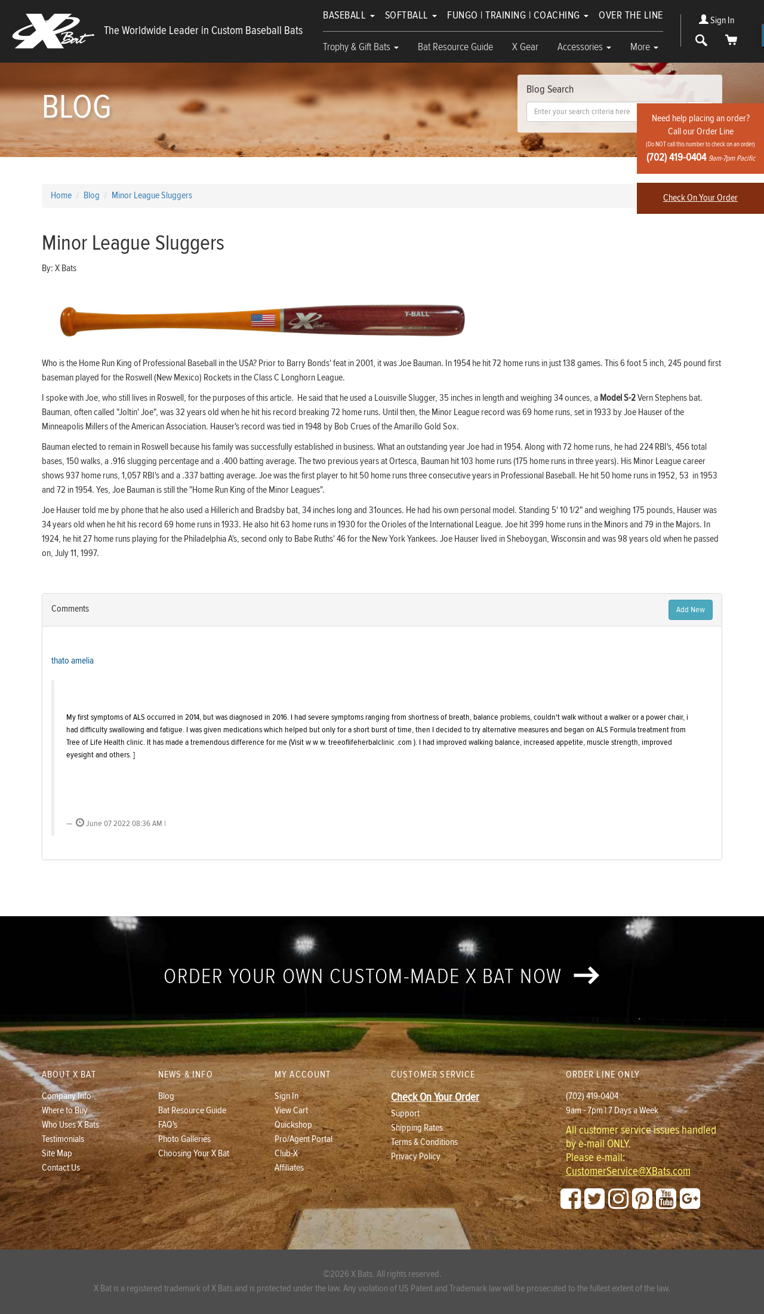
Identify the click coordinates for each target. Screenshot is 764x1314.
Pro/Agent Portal (303, 1139)
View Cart (291, 1110)
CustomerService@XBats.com (628, 1171)
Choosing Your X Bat (193, 1153)
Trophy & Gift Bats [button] (361, 47)
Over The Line (631, 15)
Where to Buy (65, 1110)
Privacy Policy (415, 1156)
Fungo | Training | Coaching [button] (518, 15)
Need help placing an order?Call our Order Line (700, 138)
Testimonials (63, 1139)
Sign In (716, 20)
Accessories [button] (584, 47)
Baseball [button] (349, 15)
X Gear (525, 47)
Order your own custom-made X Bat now (382, 976)
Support (405, 1113)
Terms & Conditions (424, 1142)
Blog (166, 1096)
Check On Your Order (700, 198)
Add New (690, 610)
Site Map (57, 1153)
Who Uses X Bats (70, 1125)
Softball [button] (411, 15)
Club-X (286, 1153)
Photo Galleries (184, 1139)
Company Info (66, 1096)
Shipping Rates (417, 1128)
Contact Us (61, 1168)
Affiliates (289, 1168)
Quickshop (293, 1125)
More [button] (644, 47)
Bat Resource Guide (455, 47)
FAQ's (167, 1125)
